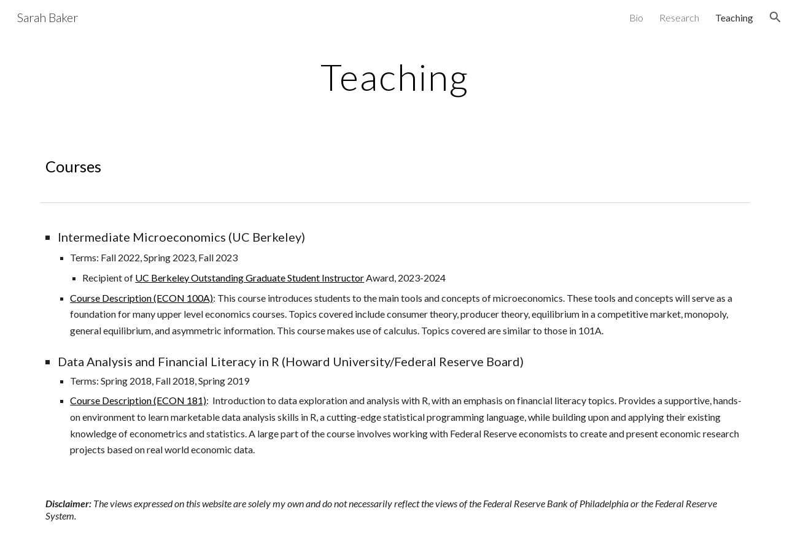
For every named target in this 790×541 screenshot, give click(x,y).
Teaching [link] (734, 17)
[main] (395, 77)
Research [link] (679, 17)
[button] (775, 17)
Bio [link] (636, 17)
